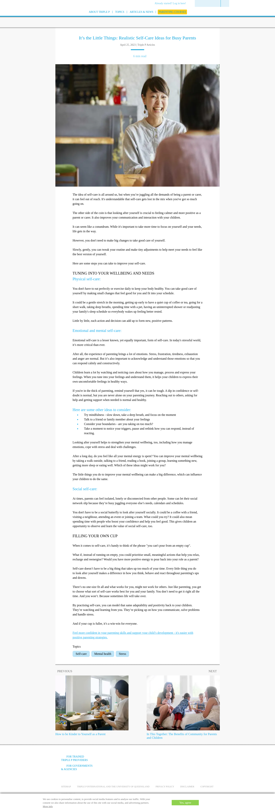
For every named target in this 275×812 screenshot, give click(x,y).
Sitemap (66, 786)
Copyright (207, 786)
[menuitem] (171, 3)
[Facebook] (172, 759)
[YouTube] (182, 759)
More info (48, 806)
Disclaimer (187, 786)
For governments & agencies (77, 767)
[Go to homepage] (51, 17)
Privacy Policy (165, 786)
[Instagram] (193, 759)
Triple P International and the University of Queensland (113, 786)
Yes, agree (185, 802)
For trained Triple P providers (74, 758)
